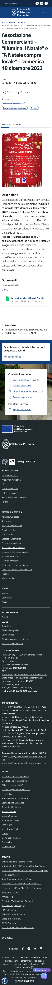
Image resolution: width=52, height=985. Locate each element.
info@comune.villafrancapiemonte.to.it (25, 677)
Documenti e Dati (10, 488)
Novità (12, 22)
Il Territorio (6, 626)
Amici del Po (7, 896)
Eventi (5, 617)
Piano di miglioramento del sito (16, 789)
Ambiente (6, 521)
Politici (5, 501)
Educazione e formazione (13, 547)
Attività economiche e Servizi (15, 639)
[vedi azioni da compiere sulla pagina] (23, 92)
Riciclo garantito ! (10, 874)
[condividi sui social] (8, 92)
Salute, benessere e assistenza (16, 565)
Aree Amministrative (11, 479)
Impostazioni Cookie (11, 829)
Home (4, 22)
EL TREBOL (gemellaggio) (13, 905)
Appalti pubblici (9, 530)
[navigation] (5, 12)
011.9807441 (12, 661)
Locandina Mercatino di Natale (27, 298)
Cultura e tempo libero (12, 543)
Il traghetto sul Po (10, 892)
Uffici (4, 484)
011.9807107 (11, 658)
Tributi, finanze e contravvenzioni (17, 569)
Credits (5, 833)
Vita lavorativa (8, 578)
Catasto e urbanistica (11, 538)
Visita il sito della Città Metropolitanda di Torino (23, 866)
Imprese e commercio (11, 556)
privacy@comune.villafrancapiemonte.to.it (27, 756)
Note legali (7, 824)
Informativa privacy (10, 820)
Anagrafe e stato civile (12, 525)
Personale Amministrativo (14, 497)
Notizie (20, 22)
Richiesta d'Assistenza (12, 807)
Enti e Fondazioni (9, 493)
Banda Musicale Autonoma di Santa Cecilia (21, 883)
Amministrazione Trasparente (15, 776)
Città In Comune (22, 967)
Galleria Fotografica (10, 630)
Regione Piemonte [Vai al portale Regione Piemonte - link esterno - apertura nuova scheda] (10, 3)
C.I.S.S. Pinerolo (9, 910)
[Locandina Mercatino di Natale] (7, 298)
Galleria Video (8, 634)
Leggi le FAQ (7, 794)
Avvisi (4, 602)
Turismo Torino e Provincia (13, 914)
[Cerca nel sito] (44, 12)
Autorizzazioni (8, 534)
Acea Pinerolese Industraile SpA (16, 879)
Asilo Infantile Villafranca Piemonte (18, 927)
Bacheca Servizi (9, 811)
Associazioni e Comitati (12, 643)
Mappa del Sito (8, 846)
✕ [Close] (48, 970)
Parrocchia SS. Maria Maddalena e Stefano (21, 888)
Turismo (5, 573)
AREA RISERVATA (24, 981)
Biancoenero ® (28, 974)
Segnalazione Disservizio (13, 802)
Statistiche (7, 842)
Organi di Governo (10, 475)
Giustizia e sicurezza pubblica (15, 551)
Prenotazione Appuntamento (15, 798)
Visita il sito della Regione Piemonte (18, 861)
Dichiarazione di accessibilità (14, 780)
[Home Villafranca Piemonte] (24, 12)
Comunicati (7, 597)
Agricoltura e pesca (10, 516)
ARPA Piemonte (9, 923)
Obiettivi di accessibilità (12, 785)
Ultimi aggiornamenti (11, 837)
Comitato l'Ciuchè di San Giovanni (17, 901)
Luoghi (5, 621)
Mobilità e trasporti (10, 560)
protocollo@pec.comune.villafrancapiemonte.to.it (24, 674)
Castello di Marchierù (11, 918)
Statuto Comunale (10, 815)
